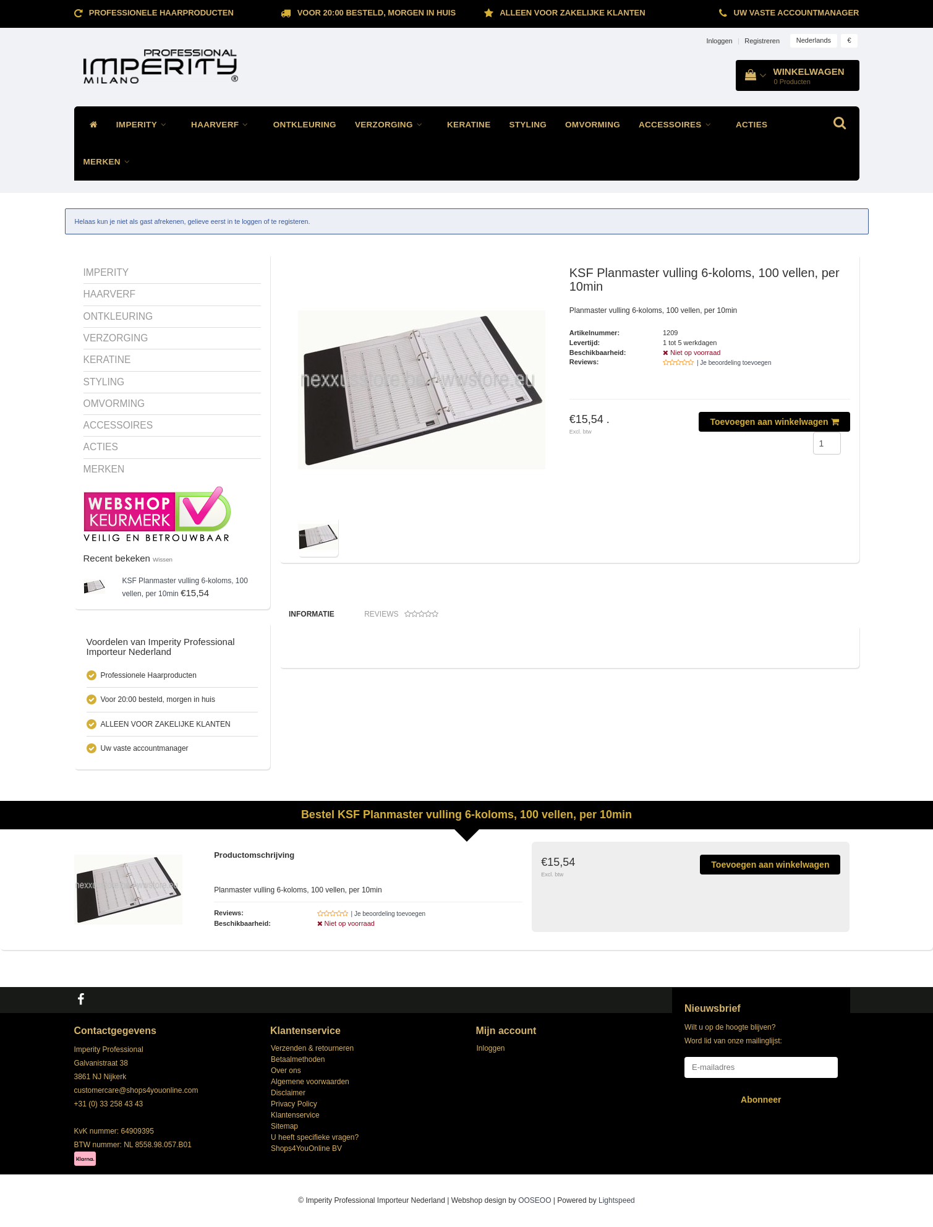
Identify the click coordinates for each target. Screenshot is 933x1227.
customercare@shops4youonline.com (136, 1090)
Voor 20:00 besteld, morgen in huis (376, 12)
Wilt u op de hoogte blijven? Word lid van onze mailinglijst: (733, 1034)
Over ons (286, 1070)
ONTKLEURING (304, 124)
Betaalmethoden (298, 1059)
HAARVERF (223, 124)
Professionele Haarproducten (161, 12)
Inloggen (719, 41)
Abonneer (761, 1100)
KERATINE (468, 124)
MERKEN (110, 161)
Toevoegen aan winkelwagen (774, 422)
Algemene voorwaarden (310, 1081)
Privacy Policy (294, 1104)
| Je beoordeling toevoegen (734, 362)
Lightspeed (617, 1200)
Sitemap (284, 1126)
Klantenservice (295, 1115)
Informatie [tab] (311, 614)
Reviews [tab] (401, 614)
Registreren (762, 41)
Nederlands (813, 40)
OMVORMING (592, 124)
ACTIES (751, 124)
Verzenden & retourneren (312, 1048)
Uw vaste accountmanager (796, 12)
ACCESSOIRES (678, 124)
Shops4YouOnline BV (306, 1148)
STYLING (528, 124)
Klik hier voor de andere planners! (341, 714)
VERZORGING (391, 124)
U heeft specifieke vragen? (315, 1137)
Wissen (163, 559)
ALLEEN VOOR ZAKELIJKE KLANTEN (572, 12)
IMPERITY (144, 124)
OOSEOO (534, 1200)
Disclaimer (288, 1092)
